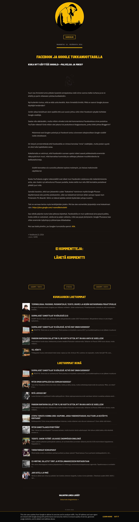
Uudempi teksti (36, 287)
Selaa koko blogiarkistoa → (69, 500)
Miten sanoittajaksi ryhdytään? (45, 427)
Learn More (107, 517)
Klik (73, 227)
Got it (116, 517)
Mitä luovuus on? (38, 393)
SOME (36, 237)
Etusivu (69, 287)
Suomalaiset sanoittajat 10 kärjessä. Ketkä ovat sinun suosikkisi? (60, 327)
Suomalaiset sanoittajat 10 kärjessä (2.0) (49, 316)
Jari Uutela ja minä (39, 473)
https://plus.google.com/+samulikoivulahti (49, 208)
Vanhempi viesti (102, 287)
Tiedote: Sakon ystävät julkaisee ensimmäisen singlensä (56, 439)
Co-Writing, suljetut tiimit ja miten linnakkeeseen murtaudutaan (60, 461)
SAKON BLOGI (69, 37)
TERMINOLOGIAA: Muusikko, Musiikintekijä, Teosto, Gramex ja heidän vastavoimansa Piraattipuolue (73, 304)
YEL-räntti (36, 350)
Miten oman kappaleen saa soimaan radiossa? (51, 382)
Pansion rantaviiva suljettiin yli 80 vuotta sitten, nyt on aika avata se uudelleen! (67, 339)
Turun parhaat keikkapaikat (43, 450)
